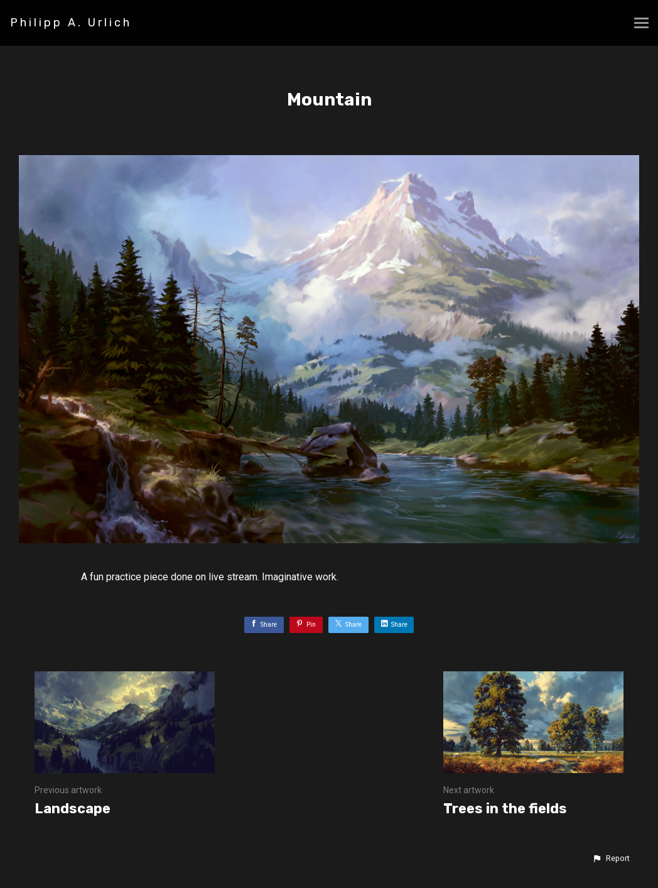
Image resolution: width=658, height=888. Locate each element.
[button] (611, 858)
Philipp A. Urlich (71, 23)
